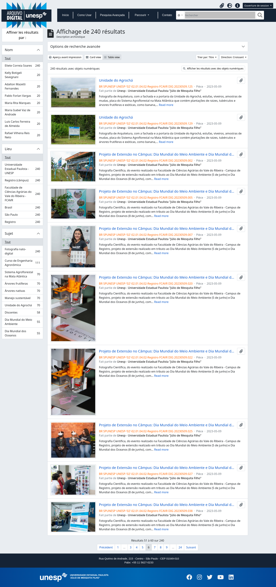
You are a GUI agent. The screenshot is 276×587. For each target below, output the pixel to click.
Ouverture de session (257, 5)
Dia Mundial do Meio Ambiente (22, 322)
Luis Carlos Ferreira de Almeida (22, 124)
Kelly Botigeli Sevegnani (22, 75)
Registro (22, 222)
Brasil (22, 208)
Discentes (22, 313)
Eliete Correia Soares (22, 66)
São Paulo (22, 215)
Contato (167, 15)
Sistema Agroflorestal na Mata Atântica (22, 274)
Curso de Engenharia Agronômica (22, 263)
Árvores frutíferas (22, 284)
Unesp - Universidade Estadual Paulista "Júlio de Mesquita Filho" (159, 91)
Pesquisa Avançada (112, 15)
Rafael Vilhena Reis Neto (22, 135)
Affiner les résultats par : (23, 35)
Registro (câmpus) (22, 181)
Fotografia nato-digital (22, 251)
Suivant (191, 547)
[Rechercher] (220, 15)
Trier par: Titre (206, 57)
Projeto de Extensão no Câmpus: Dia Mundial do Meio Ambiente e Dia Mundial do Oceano (167, 154)
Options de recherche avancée (75, 46)
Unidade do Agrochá (22, 306)
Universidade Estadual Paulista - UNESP (22, 169)
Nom (9, 49)
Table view (112, 57)
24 (180, 547)
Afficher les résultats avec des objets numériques (213, 68)
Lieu (8, 148)
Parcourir (141, 15)
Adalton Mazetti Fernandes (22, 86)
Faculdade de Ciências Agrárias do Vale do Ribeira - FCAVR (22, 194)
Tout (8, 58)
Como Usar (84, 15)
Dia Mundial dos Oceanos (22, 333)
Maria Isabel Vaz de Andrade (22, 112)
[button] (222, 6)
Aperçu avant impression (65, 57)
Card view (93, 57)
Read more (166, 105)
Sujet (9, 233)
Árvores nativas (22, 291)
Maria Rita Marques (22, 104)
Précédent (106, 547)
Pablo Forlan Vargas (22, 96)
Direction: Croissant (232, 57)
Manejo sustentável (22, 299)
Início (65, 15)
